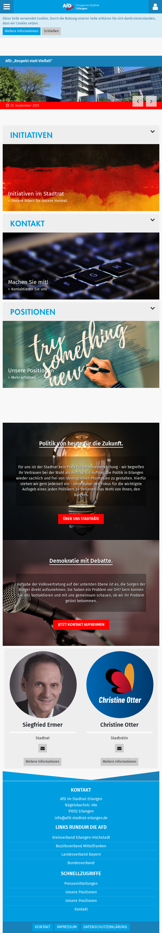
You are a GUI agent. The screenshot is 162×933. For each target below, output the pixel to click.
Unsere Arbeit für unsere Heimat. (39, 200)
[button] (155, 6)
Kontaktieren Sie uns (29, 289)
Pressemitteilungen (81, 883)
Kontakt (81, 909)
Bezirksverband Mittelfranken (81, 846)
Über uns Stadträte (81, 518)
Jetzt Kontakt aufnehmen (81, 624)
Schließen (51, 31)
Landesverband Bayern (81, 854)
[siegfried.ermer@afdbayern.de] (42, 748)
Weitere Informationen (42, 761)
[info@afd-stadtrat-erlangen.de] (119, 748)
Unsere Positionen (81, 892)
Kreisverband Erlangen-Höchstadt (81, 837)
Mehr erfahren (23, 377)
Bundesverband (81, 863)
